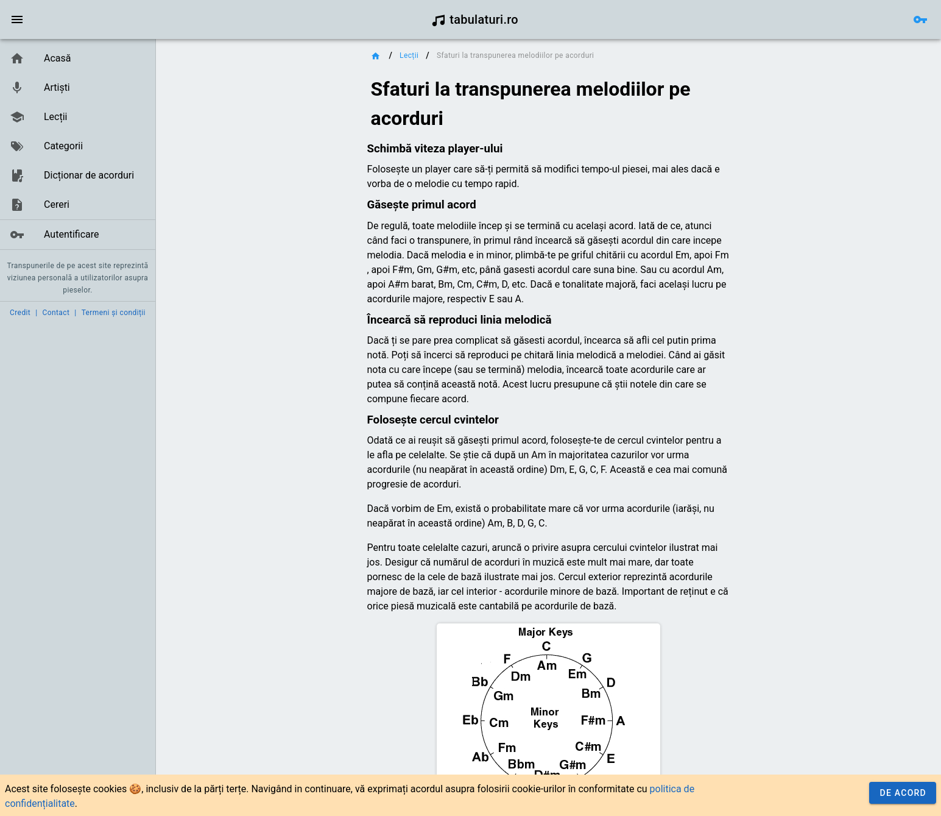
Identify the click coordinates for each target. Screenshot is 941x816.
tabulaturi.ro (474, 19)
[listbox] (77, 147)
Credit (20, 312)
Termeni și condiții (114, 312)
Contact (56, 312)
